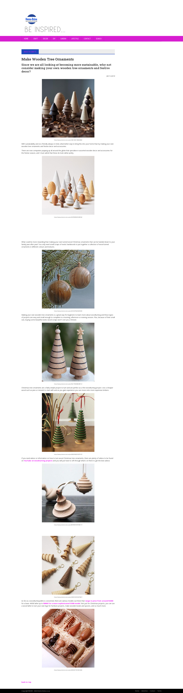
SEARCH (98, 38)
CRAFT (35, 38)
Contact (152, 691)
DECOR (45, 38)
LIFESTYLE (75, 38)
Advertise (144, 691)
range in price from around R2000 (99, 601)
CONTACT (87, 38)
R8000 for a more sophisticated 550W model (61, 603)
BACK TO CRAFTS (30, 51)
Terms (159, 691)
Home (26, 38)
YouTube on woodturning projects (38, 460)
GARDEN (63, 38)
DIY (54, 38)
